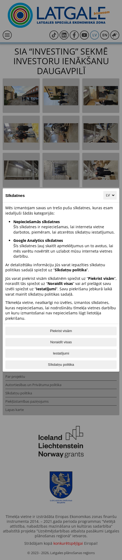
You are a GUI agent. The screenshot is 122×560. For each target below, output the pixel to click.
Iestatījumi (61, 353)
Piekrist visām (61, 331)
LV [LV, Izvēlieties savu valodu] (110, 195)
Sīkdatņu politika (61, 365)
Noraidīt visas (61, 342)
